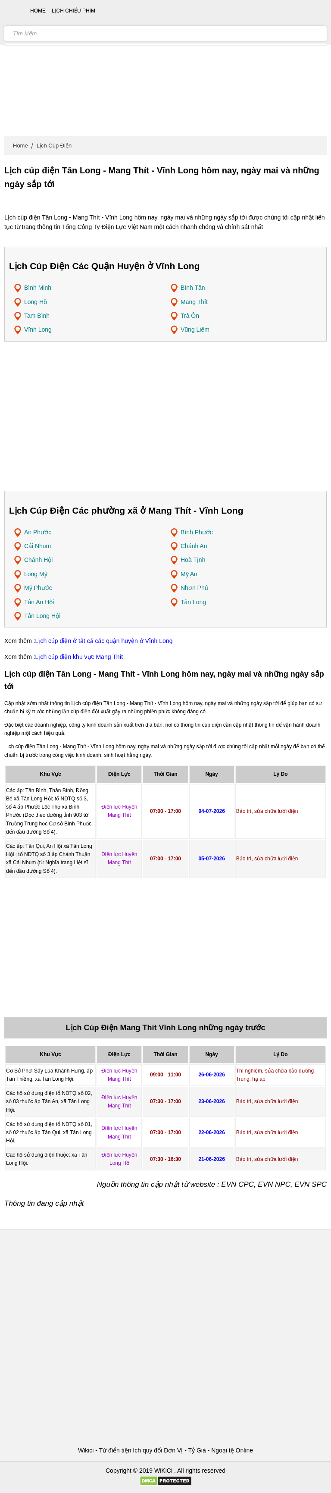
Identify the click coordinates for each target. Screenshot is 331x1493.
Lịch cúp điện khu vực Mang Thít (79, 656)
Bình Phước (197, 532)
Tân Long (193, 602)
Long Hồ (35, 301)
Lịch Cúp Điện (54, 145)
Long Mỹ (35, 574)
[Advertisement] (165, 69)
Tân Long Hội (42, 615)
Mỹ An (189, 574)
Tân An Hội (39, 602)
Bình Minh (37, 287)
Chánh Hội (38, 559)
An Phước (37, 532)
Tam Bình (37, 315)
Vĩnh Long (38, 329)
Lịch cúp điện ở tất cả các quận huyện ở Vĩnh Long (104, 640)
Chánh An (194, 546)
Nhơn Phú (194, 587)
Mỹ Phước (38, 587)
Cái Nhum (37, 546)
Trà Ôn (190, 315)
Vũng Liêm (195, 329)
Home (20, 145)
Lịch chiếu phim (73, 11)
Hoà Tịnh (193, 559)
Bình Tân (193, 287)
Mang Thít (194, 301)
